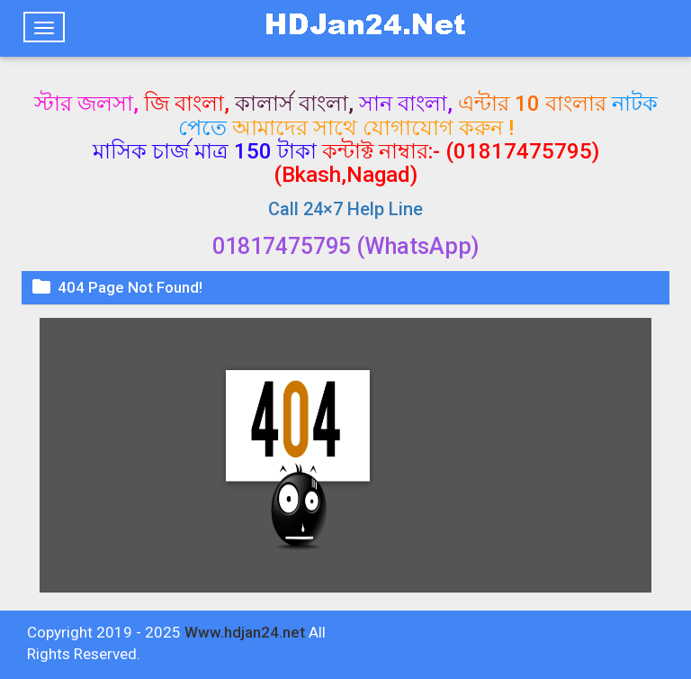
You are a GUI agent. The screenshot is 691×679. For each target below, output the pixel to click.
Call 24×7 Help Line (345, 209)
